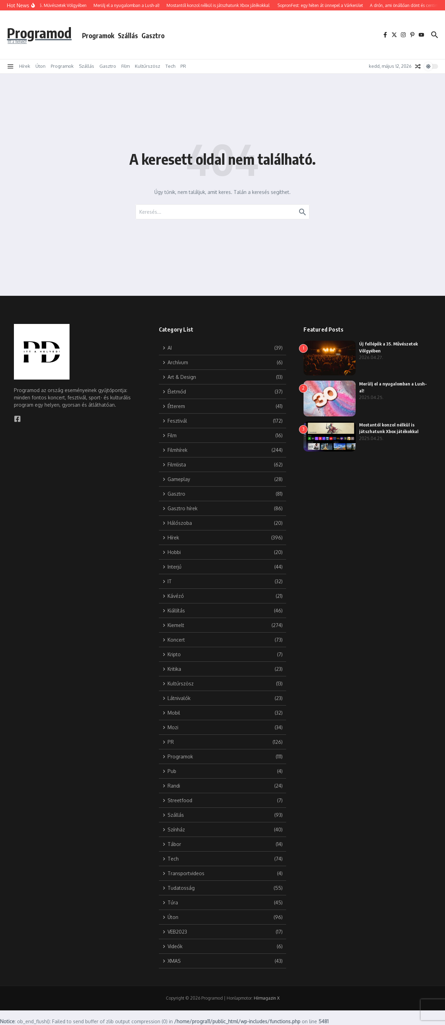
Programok (98, 35)
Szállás (128, 35)
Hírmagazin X (267, 998)
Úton (40, 66)
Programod (39, 32)
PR (183, 66)
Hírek (24, 66)
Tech (170, 66)
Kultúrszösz (147, 66)
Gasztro (152, 35)
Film (125, 66)
